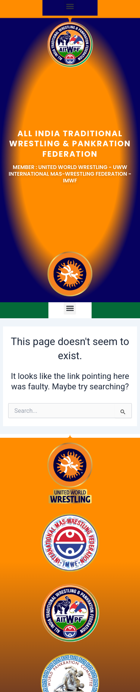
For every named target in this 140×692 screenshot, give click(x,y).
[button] (70, 6)
